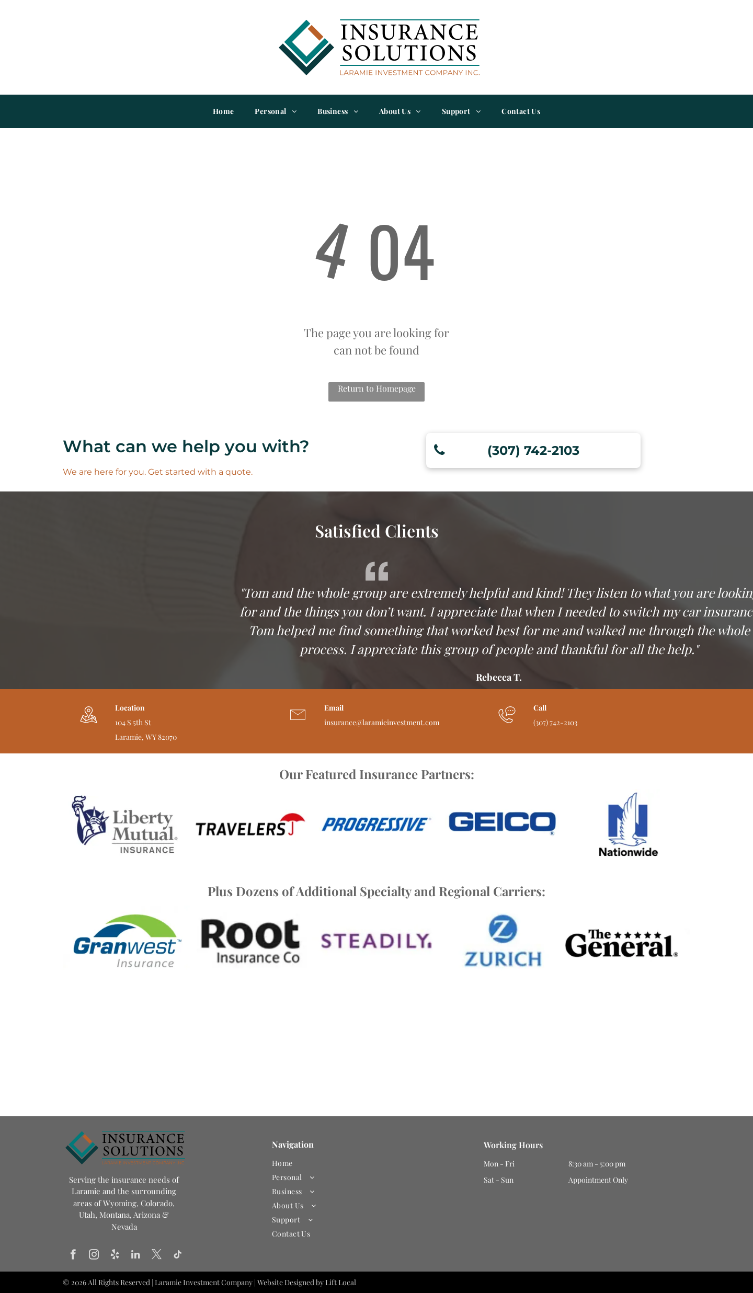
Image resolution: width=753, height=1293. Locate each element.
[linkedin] (135, 1256)
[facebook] (73, 1256)
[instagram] (93, 1256)
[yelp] (114, 1256)
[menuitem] (223, 111)
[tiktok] (177, 1256)
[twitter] (156, 1256)
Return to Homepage (377, 388)
